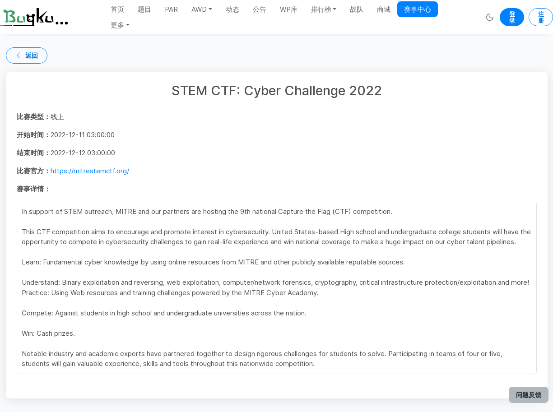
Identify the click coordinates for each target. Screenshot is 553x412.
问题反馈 (528, 394)
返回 (26, 55)
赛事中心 (417, 9)
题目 (144, 9)
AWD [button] (199, 9)
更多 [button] (117, 25)
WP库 (288, 9)
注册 (541, 17)
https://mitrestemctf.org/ (90, 171)
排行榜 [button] (321, 9)
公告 (259, 9)
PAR (171, 9)
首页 (117, 9)
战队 (356, 9)
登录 (512, 17)
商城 (383, 9)
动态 (232, 9)
